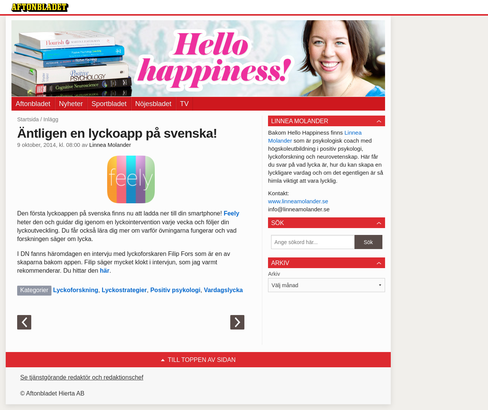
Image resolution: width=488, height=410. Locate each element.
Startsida (28, 119)
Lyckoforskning (75, 290)
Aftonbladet (33, 104)
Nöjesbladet (153, 104)
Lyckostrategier (124, 290)
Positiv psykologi (175, 290)
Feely (231, 213)
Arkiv (274, 274)
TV (184, 104)
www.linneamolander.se (298, 201)
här (104, 270)
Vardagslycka (223, 290)
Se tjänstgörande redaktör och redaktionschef (81, 377)
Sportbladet (109, 104)
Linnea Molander (110, 145)
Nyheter (71, 104)
